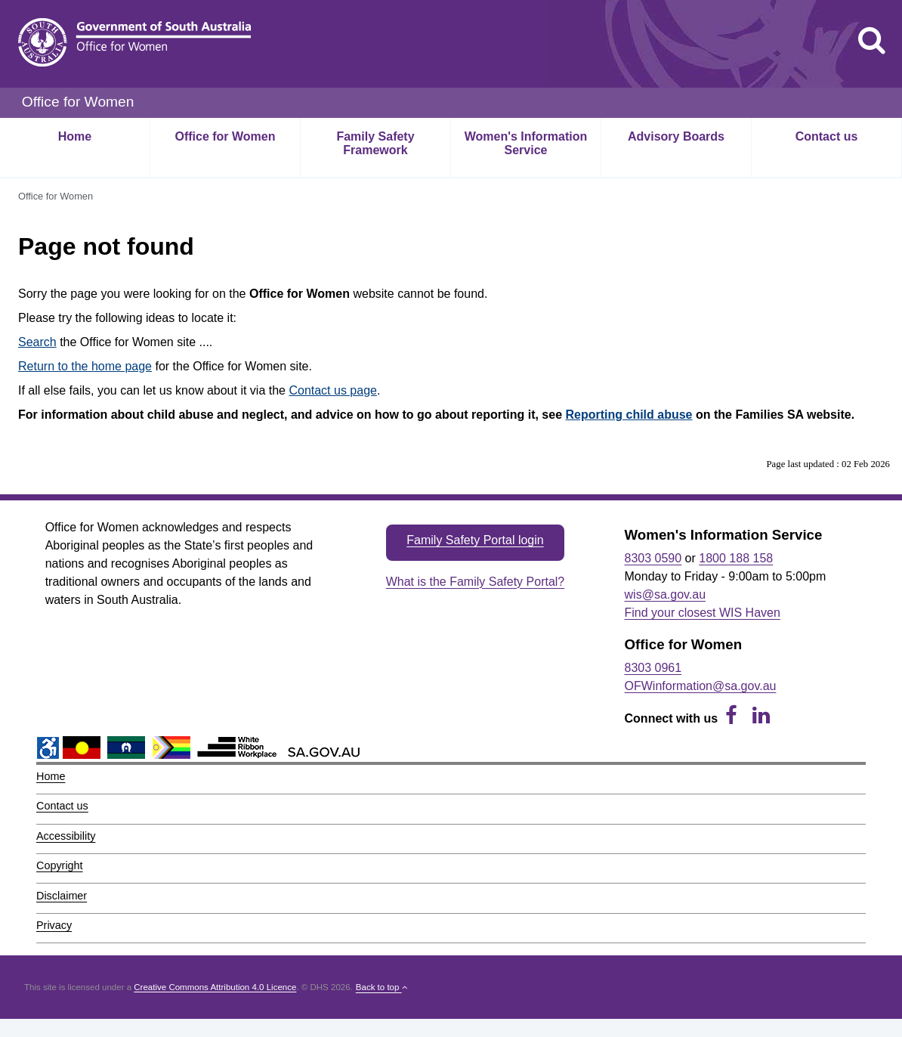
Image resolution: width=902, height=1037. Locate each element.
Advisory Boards (676, 136)
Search (37, 342)
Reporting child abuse (629, 414)
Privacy (54, 925)
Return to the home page (85, 366)
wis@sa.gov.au (665, 594)
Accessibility (65, 836)
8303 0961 (653, 667)
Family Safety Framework (375, 143)
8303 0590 (653, 558)
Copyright (59, 865)
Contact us (826, 136)
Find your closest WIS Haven (702, 612)
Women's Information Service (526, 143)
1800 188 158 (736, 558)
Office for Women (225, 136)
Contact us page (333, 390)
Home (74, 136)
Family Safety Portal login (474, 540)
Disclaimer (61, 896)
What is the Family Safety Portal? (475, 581)
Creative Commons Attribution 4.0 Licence (215, 987)
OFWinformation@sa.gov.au (701, 685)
